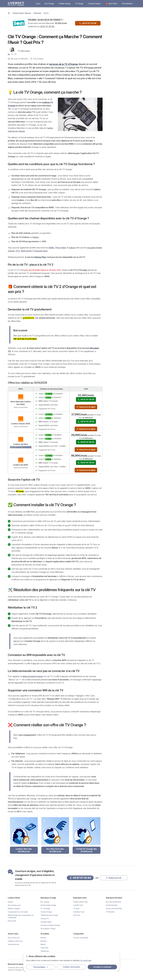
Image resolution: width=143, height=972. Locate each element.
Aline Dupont (25, 51)
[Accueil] (9, 13)
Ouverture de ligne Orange (50, 925)
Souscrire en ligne (86, 407)
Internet (43, 938)
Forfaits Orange (64, 3)
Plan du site (12, 921)
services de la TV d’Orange (63, 64)
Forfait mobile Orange (48, 905)
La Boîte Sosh (78, 905)
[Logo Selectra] (16, 4)
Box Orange (49, 3)
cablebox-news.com (15, 941)
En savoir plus (86, 960)
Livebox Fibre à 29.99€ (121, 60)
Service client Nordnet (114, 908)
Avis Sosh (76, 915)
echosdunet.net (13, 944)
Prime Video (60, 247)
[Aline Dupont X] (12, 54)
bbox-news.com (14, 938)
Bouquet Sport (41, 251)
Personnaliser (40, 967)
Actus (38, 3)
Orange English (46, 922)
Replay (36, 237)
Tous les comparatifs (80, 938)
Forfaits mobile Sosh (80, 902)
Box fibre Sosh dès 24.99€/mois (55, 850)
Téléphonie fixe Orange (49, 915)
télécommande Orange (32, 676)
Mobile (43, 944)
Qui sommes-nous (14, 905)
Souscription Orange (48, 928)
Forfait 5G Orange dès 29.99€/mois (86, 850)
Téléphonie (45, 951)
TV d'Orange (45, 908)
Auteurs (10, 902)
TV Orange (79, 3)
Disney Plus (40, 257)
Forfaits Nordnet (112, 905)
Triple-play (44, 948)
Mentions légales (14, 908)
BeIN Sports (26, 251)
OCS (18, 251)
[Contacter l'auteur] (15, 54)
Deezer (72, 247)
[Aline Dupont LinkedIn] (9, 54)
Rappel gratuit (120, 40)
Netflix (51, 247)
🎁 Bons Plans (111, 3)
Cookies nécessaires (71, 967)
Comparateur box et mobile (18, 912)
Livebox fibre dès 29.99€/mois (24, 850)
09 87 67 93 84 (47, 26)
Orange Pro (45, 918)
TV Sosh (76, 908)
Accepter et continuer (102, 967)
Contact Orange (94, 3)
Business (44, 941)
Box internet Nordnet (113, 902)
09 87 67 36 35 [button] (86, 399)
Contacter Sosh (78, 912)
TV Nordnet (110, 912)
